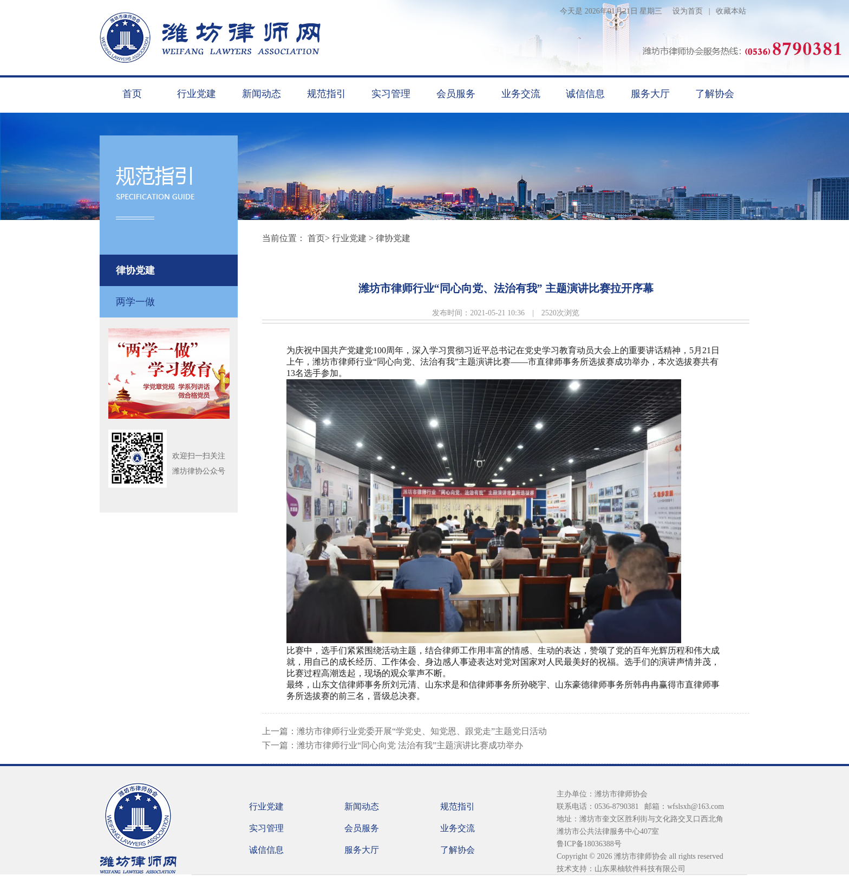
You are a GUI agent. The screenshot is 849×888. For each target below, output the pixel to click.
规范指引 (326, 93)
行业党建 (196, 93)
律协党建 (135, 270)
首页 (132, 93)
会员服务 (455, 93)
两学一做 (135, 301)
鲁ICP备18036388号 (589, 844)
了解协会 (714, 93)
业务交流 (520, 93)
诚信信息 (585, 93)
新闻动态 (261, 93)
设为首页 (687, 11)
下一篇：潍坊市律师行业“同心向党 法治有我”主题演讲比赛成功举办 (392, 745)
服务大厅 (650, 93)
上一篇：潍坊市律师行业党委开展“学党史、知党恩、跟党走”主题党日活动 (404, 731)
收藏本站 (731, 11)
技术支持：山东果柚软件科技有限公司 (621, 869)
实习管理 (390, 93)
